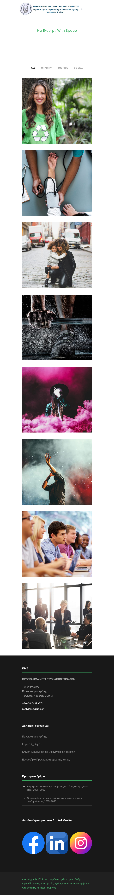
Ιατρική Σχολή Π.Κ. (32, 744)
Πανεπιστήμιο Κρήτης (34, 736)
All (33, 68)
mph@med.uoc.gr (33, 709)
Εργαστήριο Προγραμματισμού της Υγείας (46, 759)
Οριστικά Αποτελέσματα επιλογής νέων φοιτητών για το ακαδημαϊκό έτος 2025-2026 (55, 799)
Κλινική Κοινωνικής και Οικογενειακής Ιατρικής (48, 752)
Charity (46, 68)
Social (78, 68)
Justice (63, 68)
